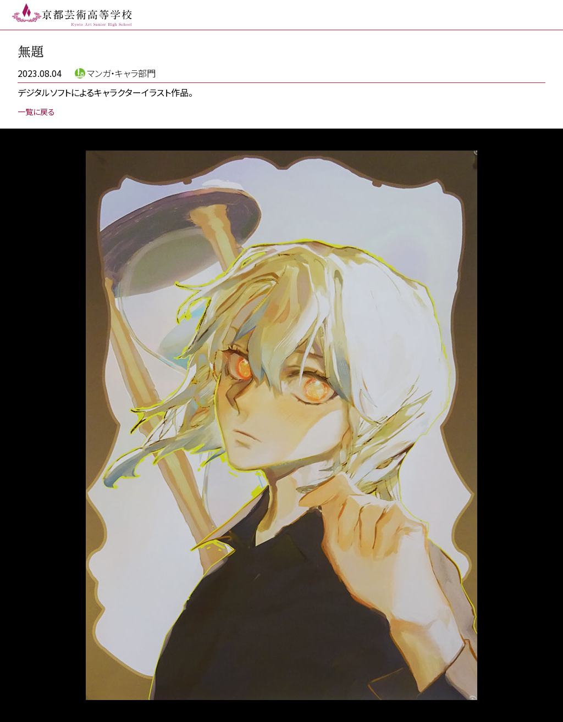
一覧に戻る (36, 111)
